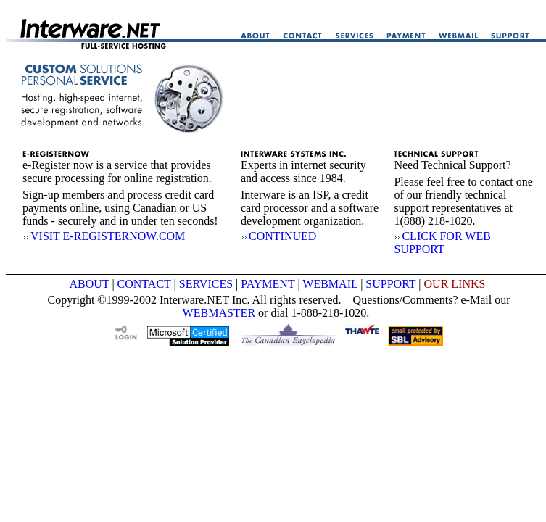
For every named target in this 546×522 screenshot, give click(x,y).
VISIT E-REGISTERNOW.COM (103, 236)
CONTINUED (278, 236)
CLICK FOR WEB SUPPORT (442, 242)
